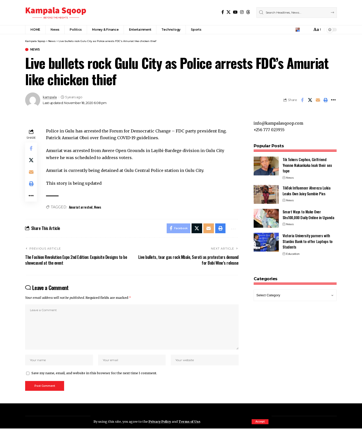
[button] (260, 421)
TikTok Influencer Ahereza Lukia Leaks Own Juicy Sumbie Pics (307, 189)
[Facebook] (222, 12)
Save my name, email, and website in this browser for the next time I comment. (94, 374)
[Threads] (248, 12)
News (35, 49)
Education (293, 252)
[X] (228, 12)
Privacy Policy (160, 421)
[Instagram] (242, 12)
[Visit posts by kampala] (32, 100)
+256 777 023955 (270, 127)
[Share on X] (309, 100)
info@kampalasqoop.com (280, 121)
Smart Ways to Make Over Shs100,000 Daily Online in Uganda (308, 212)
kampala (50, 97)
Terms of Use (191, 421)
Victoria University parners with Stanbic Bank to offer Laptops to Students (308, 239)
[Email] (317, 100)
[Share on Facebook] (302, 100)
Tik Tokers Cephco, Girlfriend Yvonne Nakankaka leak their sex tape (307, 163)
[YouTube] (235, 12)
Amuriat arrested (81, 207)
